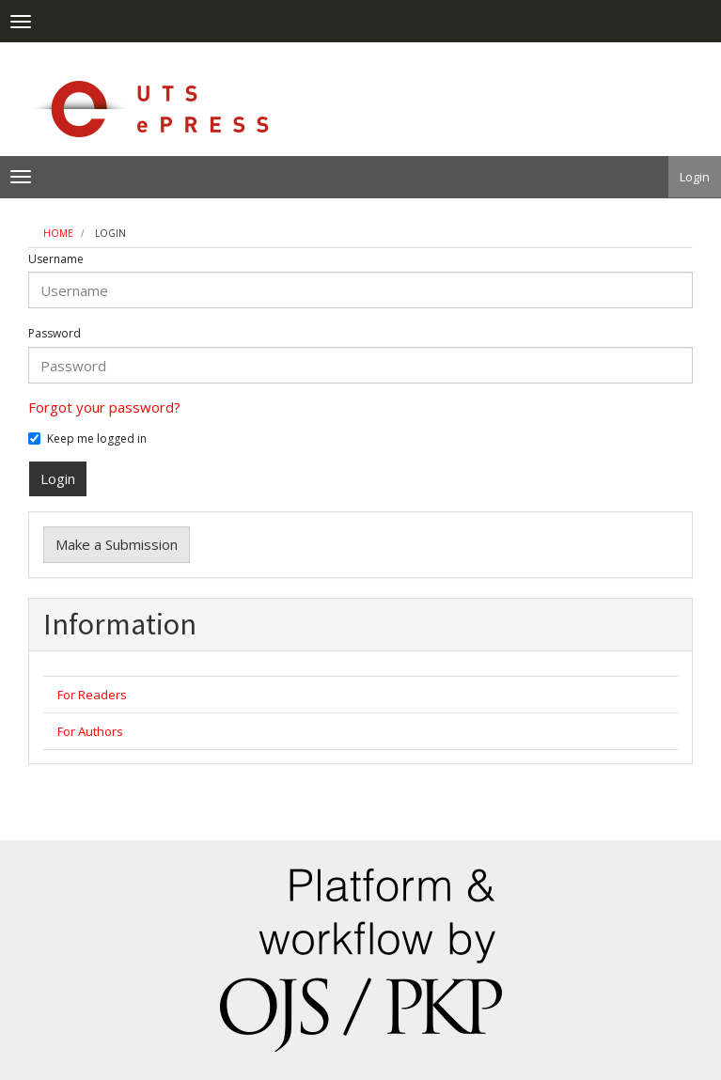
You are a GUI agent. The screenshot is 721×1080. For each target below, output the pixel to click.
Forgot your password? (104, 407)
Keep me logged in (87, 438)
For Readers (92, 694)
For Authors (90, 731)
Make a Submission (116, 544)
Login (695, 176)
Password (54, 333)
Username (56, 259)
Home (58, 233)
